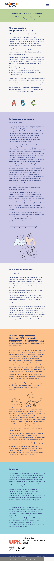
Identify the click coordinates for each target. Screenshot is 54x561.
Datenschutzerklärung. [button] (31, 560)
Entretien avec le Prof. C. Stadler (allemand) (23, 228)
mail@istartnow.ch (41, 556)
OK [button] (49, 559)
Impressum (23, 556)
